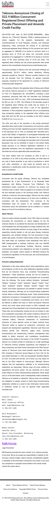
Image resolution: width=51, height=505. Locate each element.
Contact (25, 493)
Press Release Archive (20, 485)
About (8, 485)
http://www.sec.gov (16, 119)
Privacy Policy (43, 489)
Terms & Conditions (10, 489)
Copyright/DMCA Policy (27, 489)
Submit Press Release (37, 485)
